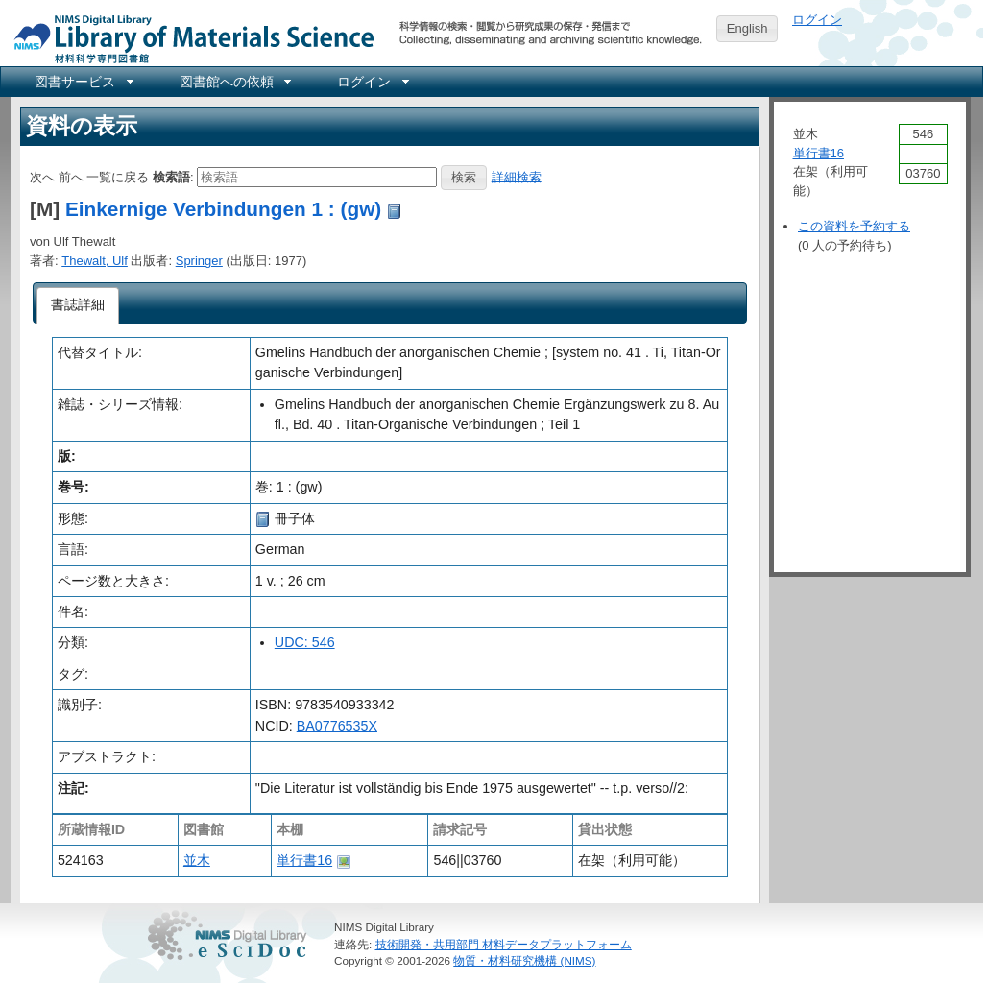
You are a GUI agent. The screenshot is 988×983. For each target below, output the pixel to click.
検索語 (171, 176)
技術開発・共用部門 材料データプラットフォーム (503, 944)
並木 (196, 860)
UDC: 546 (305, 642)
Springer (199, 260)
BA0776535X (337, 725)
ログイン (817, 19)
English (747, 28)
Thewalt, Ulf (94, 260)
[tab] (78, 305)
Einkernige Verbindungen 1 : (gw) (223, 209)
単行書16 (304, 860)
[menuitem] (82, 81)
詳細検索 (517, 176)
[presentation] (78, 305)
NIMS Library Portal (188, 38)
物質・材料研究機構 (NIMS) (524, 960)
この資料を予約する (854, 226)
